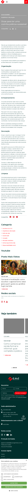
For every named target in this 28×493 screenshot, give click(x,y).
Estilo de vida (6, 233)
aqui (10, 397)
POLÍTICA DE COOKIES (9, 471)
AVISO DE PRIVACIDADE (21, 469)
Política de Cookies (22, 397)
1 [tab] (12, 368)
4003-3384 (6, 424)
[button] (14, 490)
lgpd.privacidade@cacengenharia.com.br (11, 442)
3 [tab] (15, 368)
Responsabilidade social (9, 245)
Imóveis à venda (5, 458)
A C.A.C (3, 456)
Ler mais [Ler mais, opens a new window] (17, 471)
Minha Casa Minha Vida (9, 243)
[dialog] (14, 476)
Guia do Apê (6, 235)
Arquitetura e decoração (9, 231)
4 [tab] (16, 368)
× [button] (26, 460)
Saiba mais (4, 289)
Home (3, 454)
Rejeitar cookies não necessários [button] (14, 487)
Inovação (5, 238)
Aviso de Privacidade (5, 398)
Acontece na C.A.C (7, 228)
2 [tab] (14, 368)
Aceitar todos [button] (14, 483)
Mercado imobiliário (8, 240)
